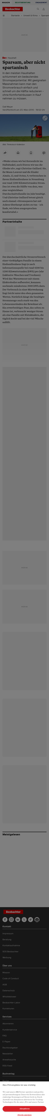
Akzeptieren (24, 1109)
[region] (24, 1100)
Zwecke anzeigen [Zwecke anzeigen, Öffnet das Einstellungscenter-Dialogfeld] (24, 1115)
